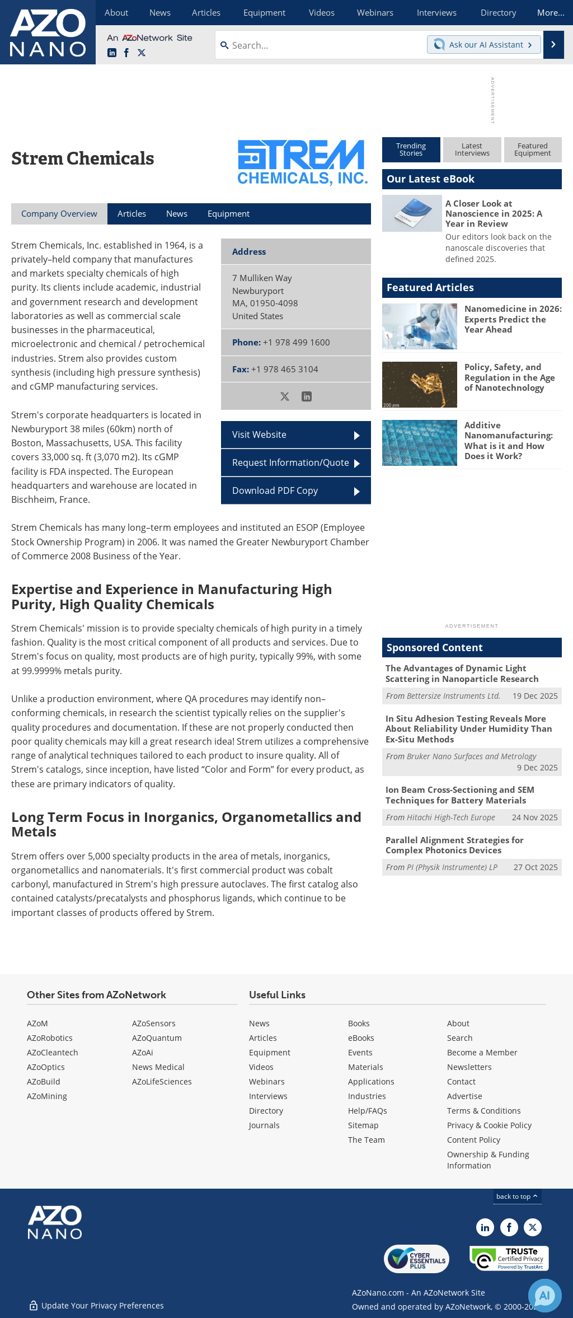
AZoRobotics (50, 1037)
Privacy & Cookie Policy (489, 1125)
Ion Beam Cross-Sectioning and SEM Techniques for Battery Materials (460, 793)
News (259, 1023)
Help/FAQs (367, 1110)
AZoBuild (43, 1081)
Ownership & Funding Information (488, 1160)
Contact (461, 1081)
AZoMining (47, 1096)
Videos (261, 1067)
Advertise (464, 1096)
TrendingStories (411, 149)
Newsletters (469, 1067)
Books (359, 1023)
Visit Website (259, 434)
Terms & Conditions (484, 1110)
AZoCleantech (52, 1052)
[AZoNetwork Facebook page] (126, 53)
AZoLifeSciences (162, 1081)
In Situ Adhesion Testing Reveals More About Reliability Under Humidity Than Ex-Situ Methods (469, 727)
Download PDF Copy (275, 490)
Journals (264, 1125)
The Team (366, 1139)
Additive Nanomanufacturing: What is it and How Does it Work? (508, 440)
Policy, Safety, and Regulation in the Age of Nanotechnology (509, 376)
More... (548, 12)
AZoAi (142, 1052)
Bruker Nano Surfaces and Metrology (471, 754)
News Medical (158, 1067)
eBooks (361, 1037)
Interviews (268, 1096)
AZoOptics (46, 1067)
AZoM (37, 1023)
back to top (517, 1196)
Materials (365, 1067)
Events (360, 1052)
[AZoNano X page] (141, 53)
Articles (263, 1037)
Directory (266, 1110)
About (458, 1023)
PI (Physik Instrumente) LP (452, 864)
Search (460, 1037)
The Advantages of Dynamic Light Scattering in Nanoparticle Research (462, 673)
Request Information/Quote (290, 462)
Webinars (267, 1081)
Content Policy (473, 1139)
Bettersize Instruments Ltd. (454, 695)
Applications (371, 1081)
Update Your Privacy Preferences (96, 1303)
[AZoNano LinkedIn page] (111, 53)
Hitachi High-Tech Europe (451, 815)
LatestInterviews (472, 149)
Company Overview (59, 213)
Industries (367, 1096)
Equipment (269, 1052)
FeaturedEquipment (532, 149)
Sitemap (363, 1125)
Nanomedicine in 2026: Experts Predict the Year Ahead (513, 318)
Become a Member (482, 1052)
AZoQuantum (157, 1037)
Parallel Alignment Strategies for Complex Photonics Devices (455, 842)
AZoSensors (154, 1023)
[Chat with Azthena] (545, 1295)
